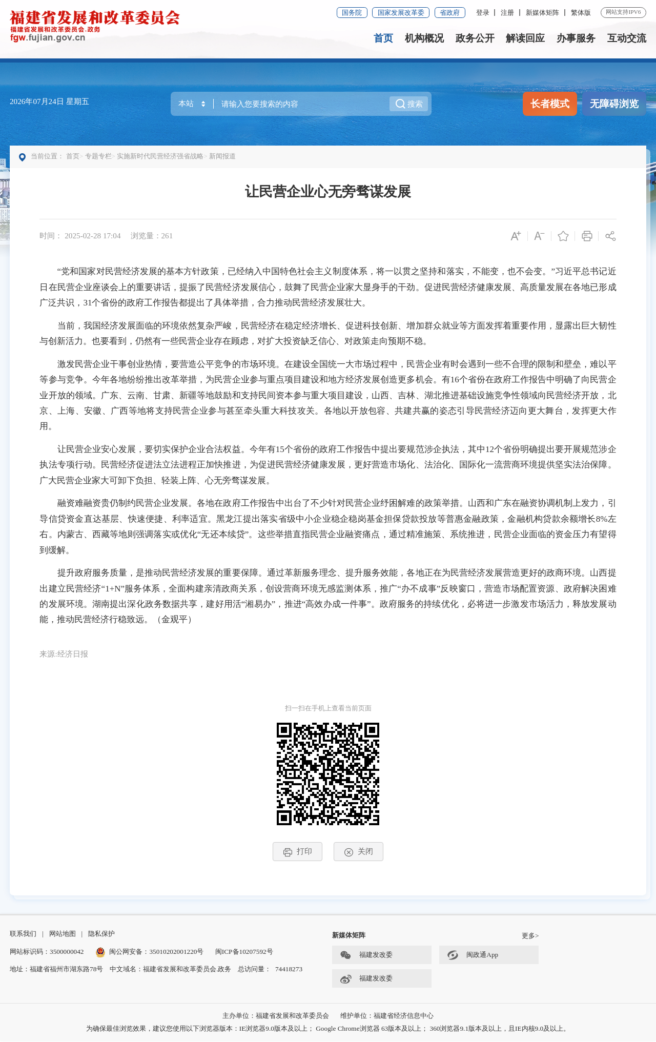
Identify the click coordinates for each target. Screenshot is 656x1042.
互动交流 (626, 38)
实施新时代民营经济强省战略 (160, 156)
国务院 (352, 12)
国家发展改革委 (401, 12)
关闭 (358, 852)
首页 (383, 38)
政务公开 (475, 38)
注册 (507, 12)
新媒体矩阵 (542, 12)
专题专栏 (98, 156)
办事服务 (576, 38)
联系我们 (23, 935)
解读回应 (525, 38)
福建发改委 (366, 957)
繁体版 (581, 12)
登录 (482, 12)
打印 (297, 852)
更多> (530, 937)
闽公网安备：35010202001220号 (149, 952)
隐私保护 (101, 935)
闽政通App (472, 957)
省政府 (450, 12)
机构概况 (424, 38)
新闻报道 (223, 156)
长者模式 (549, 103)
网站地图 (62, 935)
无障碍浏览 (614, 103)
